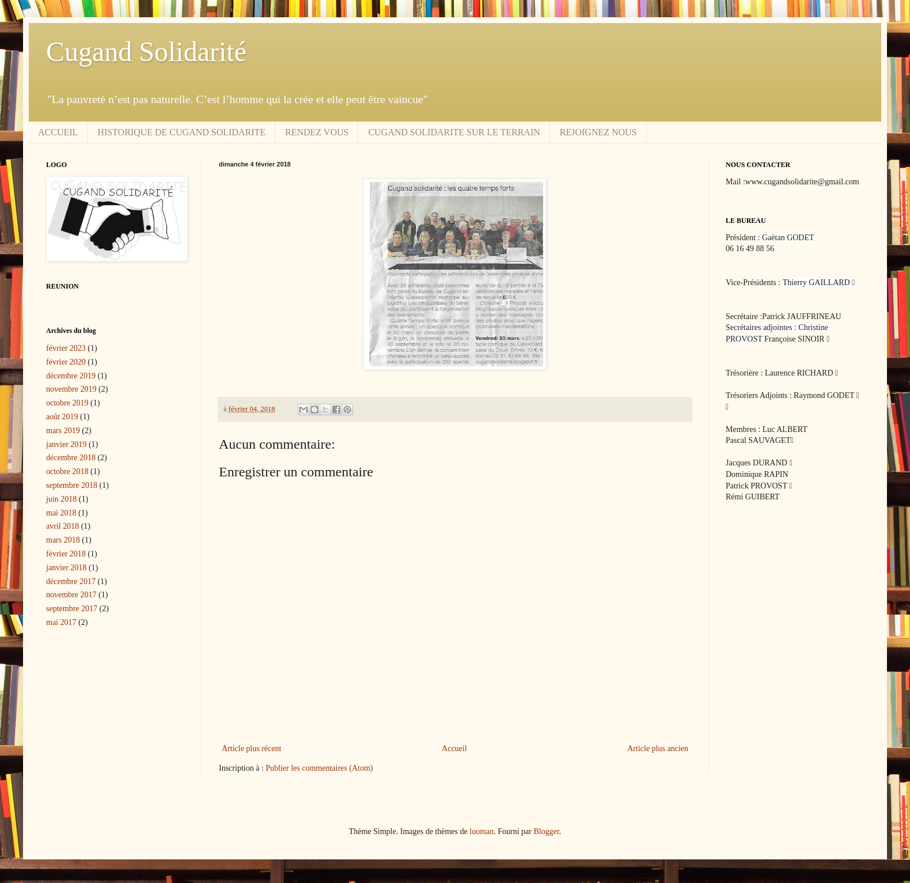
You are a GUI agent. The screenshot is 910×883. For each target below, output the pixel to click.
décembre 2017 (71, 581)
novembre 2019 (71, 389)
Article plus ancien (657, 748)
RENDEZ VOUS (316, 132)
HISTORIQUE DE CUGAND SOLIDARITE (181, 132)
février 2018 (66, 553)
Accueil (454, 748)
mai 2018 (61, 513)
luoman (481, 831)
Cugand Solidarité (146, 51)
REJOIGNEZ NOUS (598, 132)
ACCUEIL (58, 132)
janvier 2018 (66, 567)
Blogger (546, 831)
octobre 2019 (67, 403)
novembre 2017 (71, 594)
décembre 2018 (71, 457)
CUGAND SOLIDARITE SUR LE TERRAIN (454, 132)
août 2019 (62, 416)
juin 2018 (61, 499)
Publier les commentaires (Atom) (319, 768)
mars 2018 (63, 540)
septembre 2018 (71, 485)
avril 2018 (62, 526)
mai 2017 (61, 622)
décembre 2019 (71, 376)
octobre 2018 (67, 471)
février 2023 (66, 348)
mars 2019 (63, 430)
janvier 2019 (66, 444)
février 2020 (66, 362)
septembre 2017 (71, 608)
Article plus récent (251, 748)
